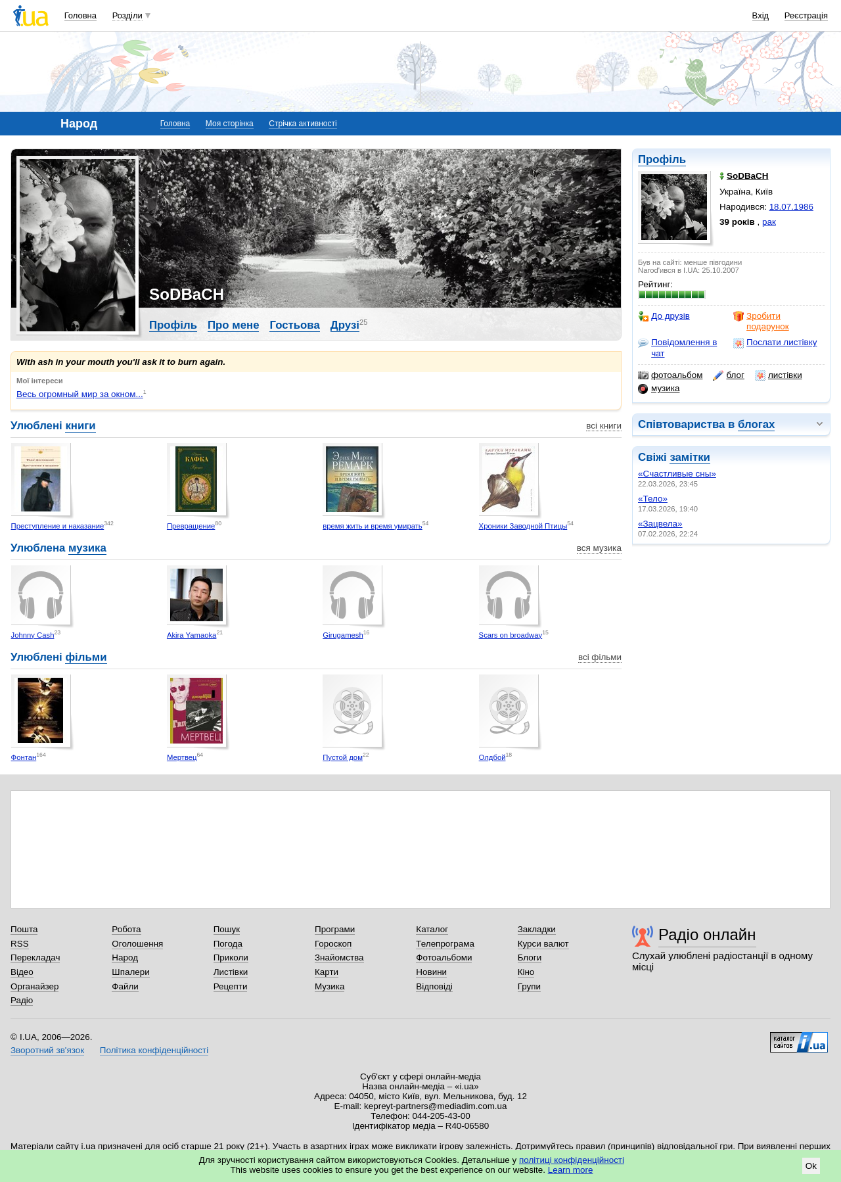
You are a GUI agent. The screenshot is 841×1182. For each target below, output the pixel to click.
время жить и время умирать (372, 526)
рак (769, 222)
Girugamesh (343, 635)
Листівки (231, 972)
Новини (431, 972)
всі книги (604, 426)
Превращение (191, 526)
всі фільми (600, 657)
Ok (811, 1166)
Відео (22, 972)
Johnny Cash (33, 635)
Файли (125, 986)
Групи (529, 986)
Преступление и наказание (57, 526)
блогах (756, 424)
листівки (778, 375)
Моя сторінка (230, 123)
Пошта (24, 929)
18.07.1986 (791, 207)
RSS (20, 944)
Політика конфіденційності (154, 1050)
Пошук (227, 929)
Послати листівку (775, 342)
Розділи (127, 15)
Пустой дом (343, 757)
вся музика (599, 548)
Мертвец (182, 757)
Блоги (530, 957)
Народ (125, 957)
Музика (329, 986)
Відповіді (434, 986)
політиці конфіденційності (571, 1160)
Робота (126, 929)
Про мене (234, 325)
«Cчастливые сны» (677, 474)
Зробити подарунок (761, 321)
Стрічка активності (302, 123)
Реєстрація (806, 15)
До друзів (664, 316)
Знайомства (339, 957)
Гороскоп (333, 944)
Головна (80, 15)
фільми (85, 657)
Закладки (537, 929)
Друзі (344, 325)
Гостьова (294, 325)
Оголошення (137, 944)
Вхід (760, 15)
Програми (335, 929)
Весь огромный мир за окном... (79, 394)
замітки (690, 457)
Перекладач (35, 957)
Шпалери (130, 972)
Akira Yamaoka (191, 635)
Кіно (526, 972)
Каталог (432, 929)
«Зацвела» (660, 524)
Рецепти (231, 986)
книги (80, 425)
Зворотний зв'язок (47, 1050)
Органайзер (34, 986)
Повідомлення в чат (677, 347)
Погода (228, 944)
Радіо (22, 1000)
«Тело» (653, 499)
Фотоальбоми (444, 957)
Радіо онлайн (707, 934)
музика (658, 388)
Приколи (231, 957)
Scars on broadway (511, 635)
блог (728, 375)
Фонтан (24, 757)
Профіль (662, 159)
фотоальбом (670, 375)
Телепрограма (445, 944)
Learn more (570, 1170)
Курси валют (543, 944)
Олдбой (492, 757)
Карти (326, 972)
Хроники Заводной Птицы (523, 526)
